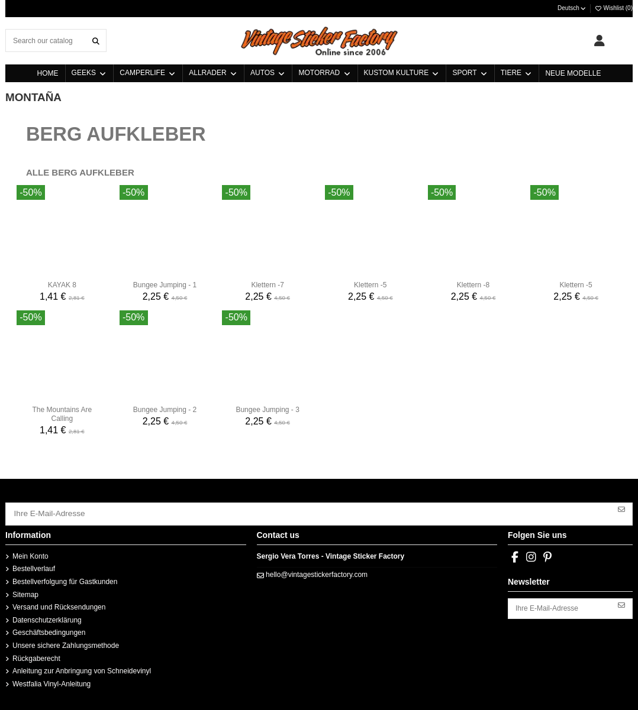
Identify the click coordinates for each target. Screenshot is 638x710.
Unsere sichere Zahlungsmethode (65, 643)
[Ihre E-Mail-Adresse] (308, 512)
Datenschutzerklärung (47, 618)
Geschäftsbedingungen (48, 630)
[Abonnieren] (621, 508)
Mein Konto (30, 554)
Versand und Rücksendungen (58, 605)
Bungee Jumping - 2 (164, 410)
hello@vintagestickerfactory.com (317, 572)
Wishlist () (613, 8)
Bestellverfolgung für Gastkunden (64, 579)
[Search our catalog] (96, 40)
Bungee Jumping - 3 (267, 410)
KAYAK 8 (62, 285)
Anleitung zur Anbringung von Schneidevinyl (81, 668)
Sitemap (25, 592)
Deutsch (572, 8)
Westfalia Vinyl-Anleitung (51, 681)
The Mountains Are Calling (62, 414)
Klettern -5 (370, 285)
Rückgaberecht (36, 655)
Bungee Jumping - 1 (164, 285)
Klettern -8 (473, 285)
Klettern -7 (267, 285)
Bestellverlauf (33, 566)
